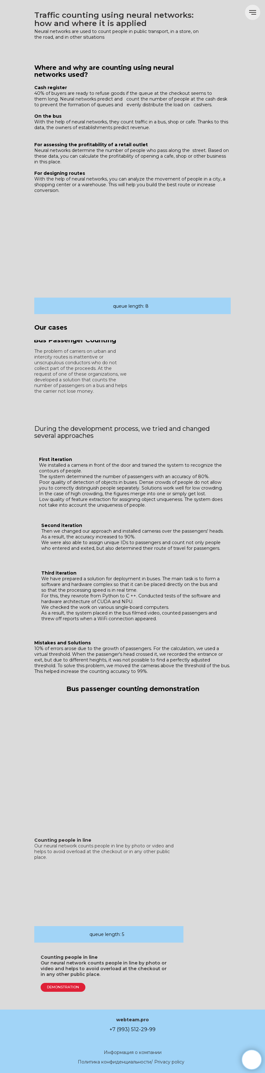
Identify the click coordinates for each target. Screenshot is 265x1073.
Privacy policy (169, 1062)
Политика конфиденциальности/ (115, 1062)
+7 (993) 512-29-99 (132, 1029)
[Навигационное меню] (252, 12)
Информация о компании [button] (133, 1052)
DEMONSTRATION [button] (63, 987)
